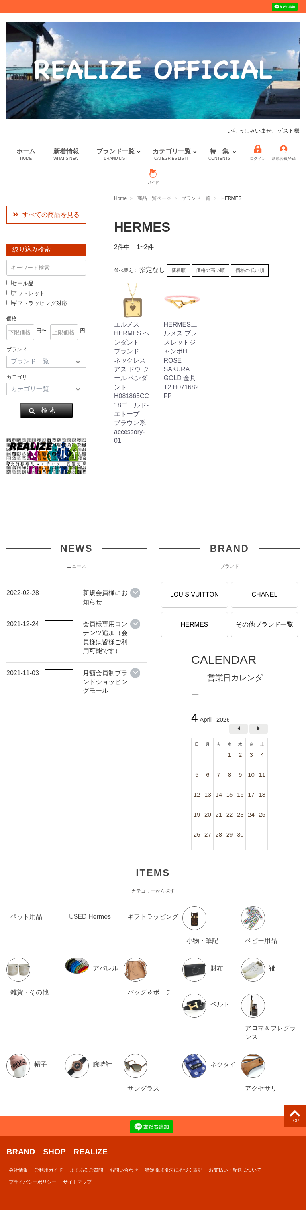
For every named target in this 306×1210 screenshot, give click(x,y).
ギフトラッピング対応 (36, 303)
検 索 (42, 410)
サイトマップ (77, 1182)
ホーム (25, 154)
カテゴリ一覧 (172, 154)
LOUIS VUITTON (194, 594)
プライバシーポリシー (33, 1182)
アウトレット (25, 293)
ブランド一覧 (115, 154)
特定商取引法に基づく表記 (173, 1169)
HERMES (194, 624)
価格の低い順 (249, 270)
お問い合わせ (124, 1169)
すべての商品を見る (46, 214)
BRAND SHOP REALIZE (57, 1151)
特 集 (219, 154)
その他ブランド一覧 (264, 624)
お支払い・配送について (235, 1169)
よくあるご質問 (86, 1169)
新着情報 (66, 154)
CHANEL (265, 594)
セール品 (20, 283)
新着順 (178, 270)
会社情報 (18, 1169)
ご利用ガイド (48, 1169)
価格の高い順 (210, 270)
